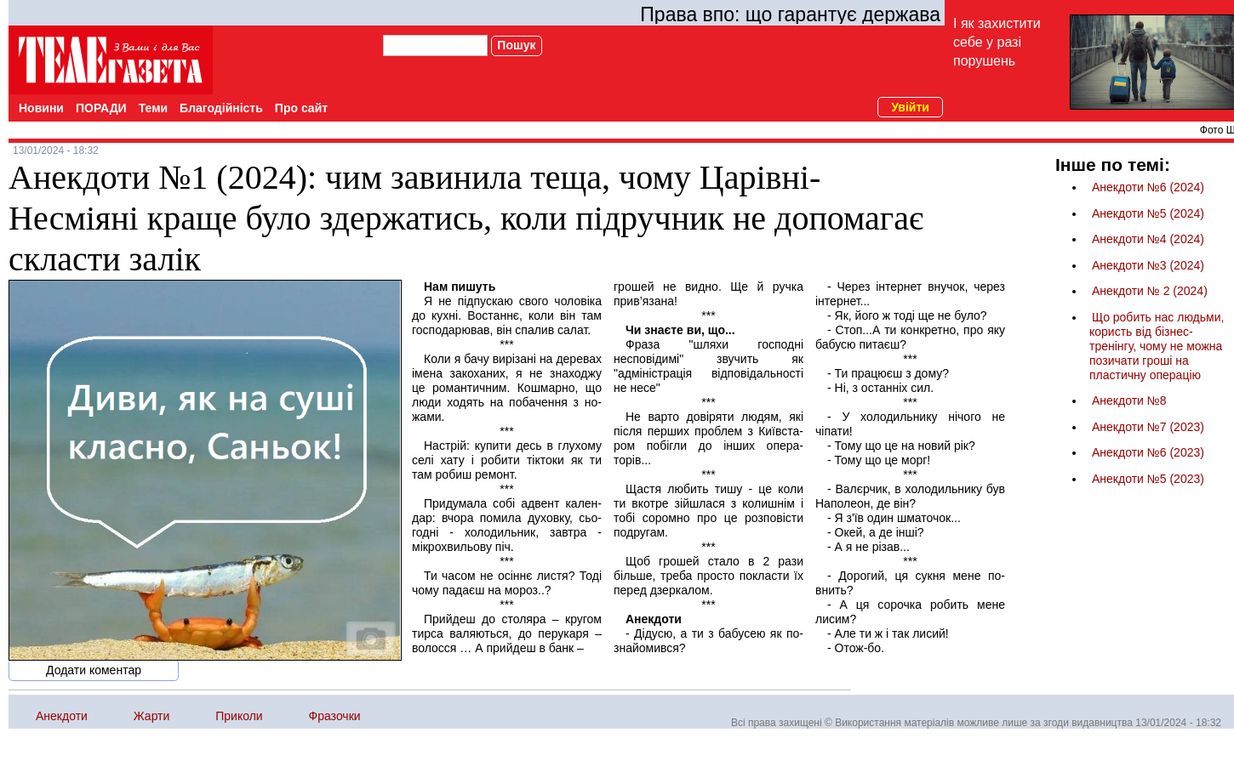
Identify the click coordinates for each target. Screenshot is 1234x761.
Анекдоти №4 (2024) (1148, 239)
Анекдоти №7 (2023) (1148, 427)
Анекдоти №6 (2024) (1148, 187)
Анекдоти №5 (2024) (1148, 213)
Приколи (238, 716)
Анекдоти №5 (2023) (1148, 479)
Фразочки (335, 716)
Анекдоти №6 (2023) (1148, 452)
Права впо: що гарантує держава (790, 14)
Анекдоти (62, 716)
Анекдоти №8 (1129, 400)
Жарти (152, 716)
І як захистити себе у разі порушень (997, 42)
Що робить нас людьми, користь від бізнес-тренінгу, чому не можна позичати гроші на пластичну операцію (1156, 346)
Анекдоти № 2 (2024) (1150, 291)
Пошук (516, 45)
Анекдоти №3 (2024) (1148, 265)
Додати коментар (93, 670)
